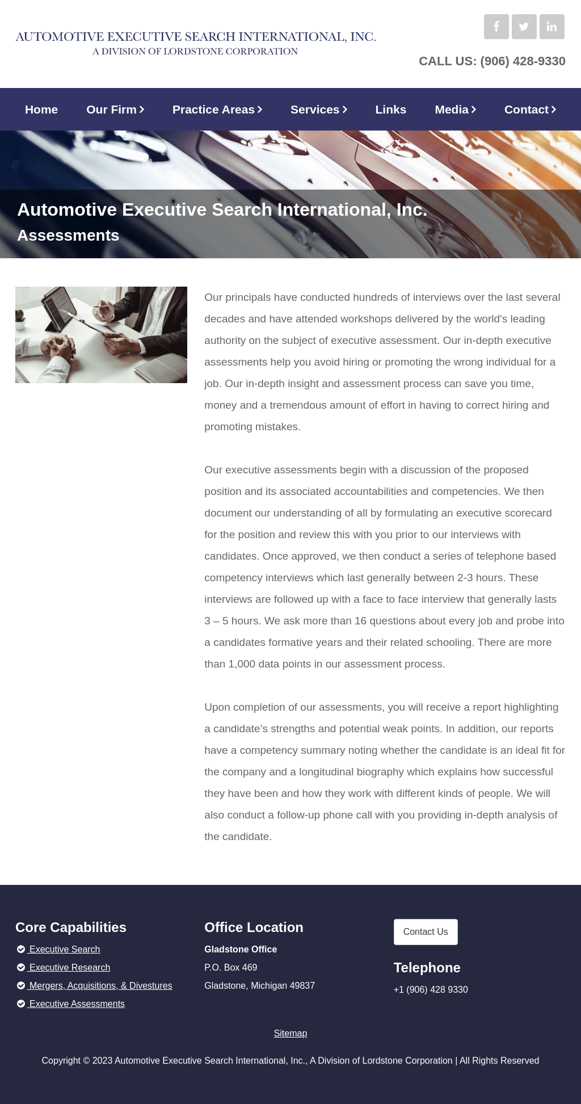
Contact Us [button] (425, 932)
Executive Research (62, 967)
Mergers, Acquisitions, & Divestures (93, 985)
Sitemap (291, 1033)
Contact (526, 109)
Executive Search (57, 949)
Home (41, 109)
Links (391, 109)
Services (314, 109)
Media (452, 109)
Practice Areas (213, 109)
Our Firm (111, 109)
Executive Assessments (70, 1004)
